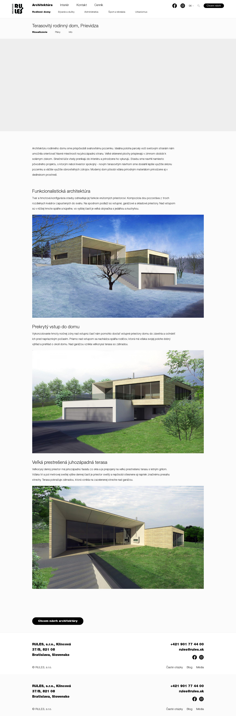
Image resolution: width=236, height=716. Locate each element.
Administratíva (91, 12)
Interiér (64, 5)
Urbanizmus (141, 12)
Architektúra (42, 5)
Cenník (98, 5)
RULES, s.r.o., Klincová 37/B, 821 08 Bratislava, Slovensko (51, 650)
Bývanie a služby (66, 12)
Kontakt (81, 5)
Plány (57, 32)
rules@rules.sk (191, 650)
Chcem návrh (214, 5)
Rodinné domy (41, 12)
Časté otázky (174, 667)
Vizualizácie (39, 32)
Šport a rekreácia (117, 12)
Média (200, 667)
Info (70, 32)
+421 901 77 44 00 (187, 644)
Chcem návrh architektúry (58, 621)
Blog (189, 667)
